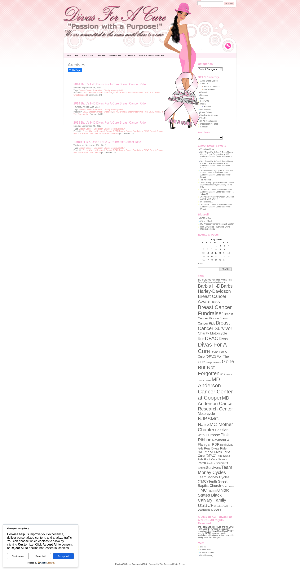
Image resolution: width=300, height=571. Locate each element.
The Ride (204, 118)
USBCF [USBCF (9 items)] (206, 505)
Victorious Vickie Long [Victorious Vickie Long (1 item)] (224, 506)
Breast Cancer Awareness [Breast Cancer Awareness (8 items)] (212, 299)
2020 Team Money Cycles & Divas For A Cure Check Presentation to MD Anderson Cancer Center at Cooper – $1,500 (216, 174)
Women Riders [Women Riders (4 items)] (209, 510)
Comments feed (207, 552)
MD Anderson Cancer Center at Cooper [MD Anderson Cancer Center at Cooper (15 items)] (215, 388)
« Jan (200, 263)
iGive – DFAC (206, 221)
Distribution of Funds (209, 124)
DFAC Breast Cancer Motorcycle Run (130, 92)
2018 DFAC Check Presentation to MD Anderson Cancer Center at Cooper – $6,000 (216, 207)
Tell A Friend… (206, 180)
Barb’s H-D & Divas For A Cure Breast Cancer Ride (107, 142)
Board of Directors (212, 87)
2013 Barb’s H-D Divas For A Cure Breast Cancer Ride (109, 122)
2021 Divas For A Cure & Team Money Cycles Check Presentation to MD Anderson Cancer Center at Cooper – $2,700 (216, 164)
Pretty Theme (179, 564)
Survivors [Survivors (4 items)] (213, 468)
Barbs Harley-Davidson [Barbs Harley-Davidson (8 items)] (215, 289)
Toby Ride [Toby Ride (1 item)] (212, 491)
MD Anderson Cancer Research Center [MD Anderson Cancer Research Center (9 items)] (216, 403)
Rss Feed (228, 46)
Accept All (63, 556)
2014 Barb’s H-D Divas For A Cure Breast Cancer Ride (109, 84)
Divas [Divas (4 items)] (223, 339)
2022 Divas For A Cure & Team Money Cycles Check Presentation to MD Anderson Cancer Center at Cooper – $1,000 (216, 155)
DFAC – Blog (205, 218)
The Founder (209, 89)
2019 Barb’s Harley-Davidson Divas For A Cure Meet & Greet (217, 198)
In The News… (206, 202)
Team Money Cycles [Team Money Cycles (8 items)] (215, 470)
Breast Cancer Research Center (97, 131)
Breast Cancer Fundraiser (91, 90)
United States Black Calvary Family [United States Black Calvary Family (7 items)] (214, 495)
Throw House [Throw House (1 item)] (228, 486)
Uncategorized (80, 95)
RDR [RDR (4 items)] (216, 444)
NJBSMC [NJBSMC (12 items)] (208, 419)
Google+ (217, 537)
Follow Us (204, 101)
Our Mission (205, 109)
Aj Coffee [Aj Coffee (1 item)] (216, 280)
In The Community (110, 133)
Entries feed (205, 550)
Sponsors (115, 55)
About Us (87, 55)
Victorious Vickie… (208, 149)
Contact (130, 55)
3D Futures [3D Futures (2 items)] (204, 279)
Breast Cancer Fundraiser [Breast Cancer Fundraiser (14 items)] (215, 310)
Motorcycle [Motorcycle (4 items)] (206, 414)
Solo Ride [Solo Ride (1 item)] (210, 463)
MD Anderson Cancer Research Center (217, 224)
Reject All (40, 556)
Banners (207, 107)
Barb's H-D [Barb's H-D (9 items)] (209, 286)
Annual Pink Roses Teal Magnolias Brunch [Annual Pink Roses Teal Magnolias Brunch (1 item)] (215, 281)
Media (202, 104)
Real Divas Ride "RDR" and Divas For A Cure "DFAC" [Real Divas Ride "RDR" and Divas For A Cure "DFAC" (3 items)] (214, 452)
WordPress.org (206, 555)
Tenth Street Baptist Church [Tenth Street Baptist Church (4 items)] (212, 483)
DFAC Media (155, 92)
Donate (101, 55)
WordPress (164, 564)
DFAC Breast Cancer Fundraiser (97, 92)
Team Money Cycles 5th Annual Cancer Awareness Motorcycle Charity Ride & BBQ (217, 185)
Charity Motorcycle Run (114, 90)
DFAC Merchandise (208, 121)
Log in (202, 547)
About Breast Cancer (209, 81)
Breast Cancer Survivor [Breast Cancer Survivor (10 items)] (215, 325)
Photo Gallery (206, 112)
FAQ (202, 98)
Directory (72, 55)
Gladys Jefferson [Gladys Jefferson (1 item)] (213, 362)
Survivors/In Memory (151, 55)
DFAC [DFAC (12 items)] (211, 338)
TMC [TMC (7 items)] (202, 490)
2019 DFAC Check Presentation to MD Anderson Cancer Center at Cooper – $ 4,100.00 (217, 192)
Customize (18, 556)
